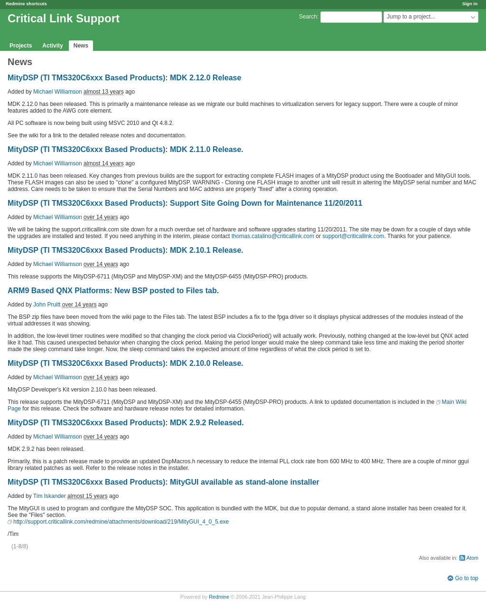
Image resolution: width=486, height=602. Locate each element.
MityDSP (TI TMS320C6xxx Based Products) (86, 78)
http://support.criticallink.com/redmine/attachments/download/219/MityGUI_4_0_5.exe (121, 521)
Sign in (469, 3)
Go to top (466, 578)
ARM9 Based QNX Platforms (59, 291)
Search (308, 16)
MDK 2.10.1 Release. (206, 250)
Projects (20, 45)
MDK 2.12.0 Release (205, 78)
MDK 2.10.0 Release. (206, 363)
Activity (52, 45)
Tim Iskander (49, 496)
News (81, 45)
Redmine (219, 597)
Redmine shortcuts (26, 3)
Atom (472, 558)
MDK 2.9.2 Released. (207, 423)
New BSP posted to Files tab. (166, 291)
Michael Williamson (57, 91)
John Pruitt (46, 304)
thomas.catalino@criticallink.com (273, 236)
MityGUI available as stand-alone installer (244, 482)
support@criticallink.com (353, 236)
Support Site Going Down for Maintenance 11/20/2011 (266, 203)
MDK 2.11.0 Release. (206, 149)
